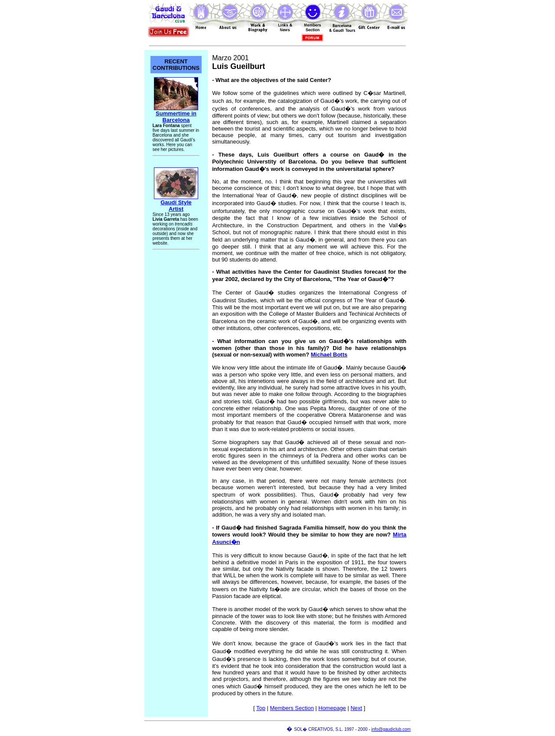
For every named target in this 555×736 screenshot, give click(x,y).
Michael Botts (329, 354)
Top (260, 708)
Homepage (332, 708)
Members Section (291, 708)
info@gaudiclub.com (391, 729)
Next (356, 708)
